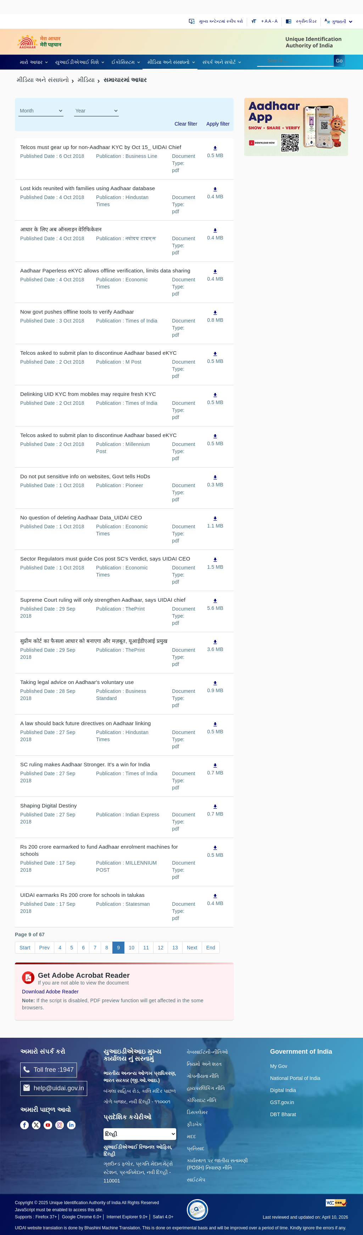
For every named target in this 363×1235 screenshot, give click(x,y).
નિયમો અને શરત (204, 1064)
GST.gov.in (282, 1102)
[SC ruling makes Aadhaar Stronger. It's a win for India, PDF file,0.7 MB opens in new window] (215, 769)
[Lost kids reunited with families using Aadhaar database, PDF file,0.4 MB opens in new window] (215, 193)
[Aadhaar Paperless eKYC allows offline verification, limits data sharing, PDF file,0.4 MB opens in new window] (215, 275)
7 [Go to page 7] (95, 947)
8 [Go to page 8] (106, 947)
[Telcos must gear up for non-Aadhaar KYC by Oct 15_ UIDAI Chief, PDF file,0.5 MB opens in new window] (215, 152)
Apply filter (217, 124)
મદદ (191, 1136)
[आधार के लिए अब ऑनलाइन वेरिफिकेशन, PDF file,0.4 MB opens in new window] (215, 234)
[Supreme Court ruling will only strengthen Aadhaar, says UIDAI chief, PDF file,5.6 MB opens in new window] (215, 604)
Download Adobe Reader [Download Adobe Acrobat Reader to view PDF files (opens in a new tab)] (50, 991)
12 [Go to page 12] (160, 947)
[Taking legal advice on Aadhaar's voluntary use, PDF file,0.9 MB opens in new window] (215, 687)
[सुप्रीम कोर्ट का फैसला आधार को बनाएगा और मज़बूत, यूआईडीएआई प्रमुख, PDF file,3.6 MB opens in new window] (215, 645)
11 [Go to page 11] (146, 947)
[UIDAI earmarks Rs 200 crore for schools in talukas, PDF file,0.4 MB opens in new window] (215, 899)
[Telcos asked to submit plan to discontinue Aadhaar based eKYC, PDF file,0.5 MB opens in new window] (215, 357)
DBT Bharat (283, 1114)
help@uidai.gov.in (53, 1088)
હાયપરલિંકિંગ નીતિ (206, 1088)
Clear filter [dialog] (186, 124)
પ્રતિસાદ (196, 1148)
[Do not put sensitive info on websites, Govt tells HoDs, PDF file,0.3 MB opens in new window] (215, 481)
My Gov (278, 1066)
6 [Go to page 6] (83, 947)
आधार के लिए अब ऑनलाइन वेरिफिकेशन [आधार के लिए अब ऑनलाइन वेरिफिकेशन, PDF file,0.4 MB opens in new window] (61, 229)
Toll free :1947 (48, 1070)
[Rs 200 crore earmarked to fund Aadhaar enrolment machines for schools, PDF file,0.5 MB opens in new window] (215, 851)
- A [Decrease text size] (275, 21)
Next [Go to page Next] (192, 947)
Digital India (283, 1090)
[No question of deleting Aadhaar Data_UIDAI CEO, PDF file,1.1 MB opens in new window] (215, 522)
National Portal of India (295, 1078)
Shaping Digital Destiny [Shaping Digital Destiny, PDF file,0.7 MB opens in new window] (48, 806)
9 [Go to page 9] (118, 947)
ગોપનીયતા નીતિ (203, 1076)
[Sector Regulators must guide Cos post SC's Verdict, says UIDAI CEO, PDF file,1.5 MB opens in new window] (215, 563)
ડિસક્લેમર (197, 1112)
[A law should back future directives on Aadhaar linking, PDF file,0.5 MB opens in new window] (215, 728)
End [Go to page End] (211, 947)
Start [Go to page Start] (24, 947)
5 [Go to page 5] (71, 947)
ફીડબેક (194, 1124)
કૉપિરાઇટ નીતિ (201, 1100)
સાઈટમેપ (196, 1179)
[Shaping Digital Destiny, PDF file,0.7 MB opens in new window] (215, 810)
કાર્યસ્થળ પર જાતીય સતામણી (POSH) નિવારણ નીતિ (217, 1164)
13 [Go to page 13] (175, 947)
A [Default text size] (269, 21)
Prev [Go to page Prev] (44, 947)
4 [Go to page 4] (59, 947)
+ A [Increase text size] (264, 21)
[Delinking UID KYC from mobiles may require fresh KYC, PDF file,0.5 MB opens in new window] (215, 398)
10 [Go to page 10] (131, 947)
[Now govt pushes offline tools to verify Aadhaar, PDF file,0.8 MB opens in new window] (215, 316)
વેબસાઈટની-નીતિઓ (207, 1052)
